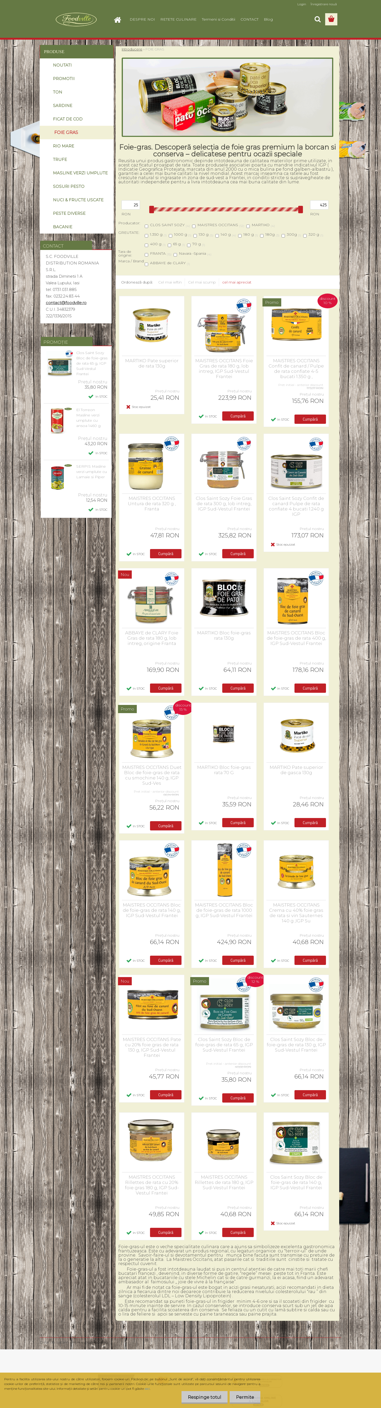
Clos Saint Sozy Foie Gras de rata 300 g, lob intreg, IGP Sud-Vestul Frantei (224, 504)
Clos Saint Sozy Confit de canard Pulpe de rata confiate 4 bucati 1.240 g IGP (296, 506)
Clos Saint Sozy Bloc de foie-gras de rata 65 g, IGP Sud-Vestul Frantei (91, 363)
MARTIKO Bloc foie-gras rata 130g (224, 635)
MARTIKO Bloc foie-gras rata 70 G (224, 770)
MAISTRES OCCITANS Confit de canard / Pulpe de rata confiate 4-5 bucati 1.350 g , (296, 368)
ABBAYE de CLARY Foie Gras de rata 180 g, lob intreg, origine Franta (151, 638)
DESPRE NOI (142, 19)
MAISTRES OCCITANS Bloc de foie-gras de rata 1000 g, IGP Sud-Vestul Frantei (224, 910)
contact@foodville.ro (66, 302)
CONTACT (249, 19)
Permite (245, 1397)
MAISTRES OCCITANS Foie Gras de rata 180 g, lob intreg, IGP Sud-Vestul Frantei (224, 368)
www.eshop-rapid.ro (89, 1342)
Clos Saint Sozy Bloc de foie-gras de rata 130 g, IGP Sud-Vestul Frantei (296, 1045)
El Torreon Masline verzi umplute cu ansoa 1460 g (88, 417)
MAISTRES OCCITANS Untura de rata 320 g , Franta (152, 504)
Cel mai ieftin (170, 282)
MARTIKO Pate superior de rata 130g (152, 363)
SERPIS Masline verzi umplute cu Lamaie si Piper (91, 471)
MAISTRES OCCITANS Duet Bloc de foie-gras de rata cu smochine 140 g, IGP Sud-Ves (152, 775)
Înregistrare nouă (324, 4)
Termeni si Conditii (218, 19)
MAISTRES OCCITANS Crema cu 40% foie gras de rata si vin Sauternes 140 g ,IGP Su (296, 912)
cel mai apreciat (236, 282)
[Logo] (76, 19)
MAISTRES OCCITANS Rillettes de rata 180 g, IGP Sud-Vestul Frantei (224, 1182)
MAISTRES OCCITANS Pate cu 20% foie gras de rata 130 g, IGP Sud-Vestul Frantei (152, 1047)
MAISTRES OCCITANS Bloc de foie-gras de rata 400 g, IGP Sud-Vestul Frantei (296, 638)
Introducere (132, 49)
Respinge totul (203, 1397)
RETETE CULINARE (178, 19)
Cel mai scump (202, 282)
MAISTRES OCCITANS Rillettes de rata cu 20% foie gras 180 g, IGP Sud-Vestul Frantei (152, 1185)
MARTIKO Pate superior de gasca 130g (296, 770)
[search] (317, 19)
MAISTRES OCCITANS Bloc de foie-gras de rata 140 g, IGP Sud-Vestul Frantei (152, 910)
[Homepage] (120, 19)
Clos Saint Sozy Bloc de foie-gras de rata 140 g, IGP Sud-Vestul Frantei (296, 1182)
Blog (268, 19)
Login (301, 4)
